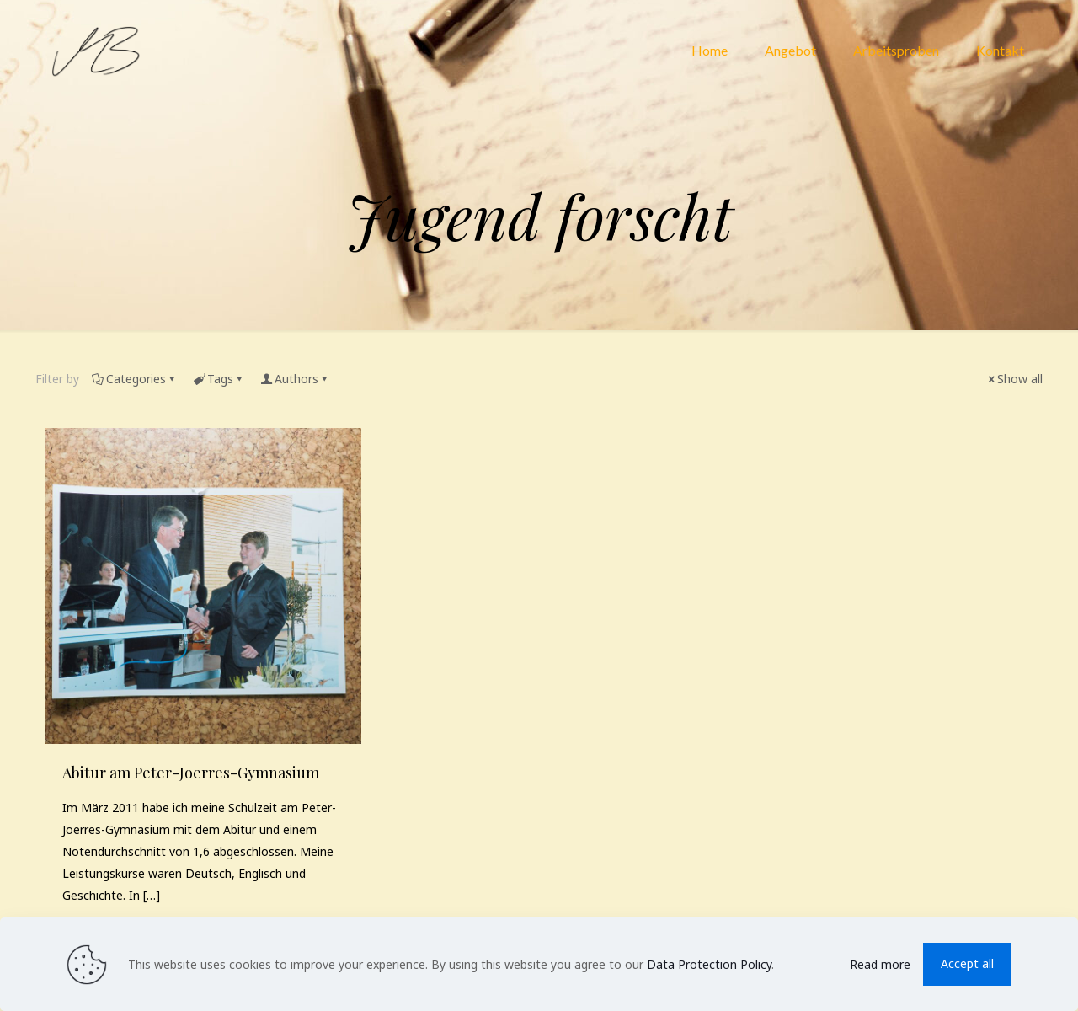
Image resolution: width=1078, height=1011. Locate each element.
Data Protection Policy (709, 964)
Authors (295, 379)
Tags (219, 379)
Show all (1014, 379)
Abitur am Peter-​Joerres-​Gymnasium (190, 772)
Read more (880, 964)
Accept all (967, 963)
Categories (135, 379)
